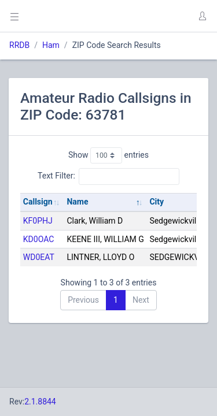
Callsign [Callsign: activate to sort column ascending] (38, 201)
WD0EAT (38, 257)
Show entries (108, 155)
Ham (51, 45)
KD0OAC (38, 239)
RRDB (19, 45)
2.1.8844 (40, 401)
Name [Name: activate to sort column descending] (77, 201)
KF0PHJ (38, 220)
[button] (202, 16)
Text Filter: (108, 176)
